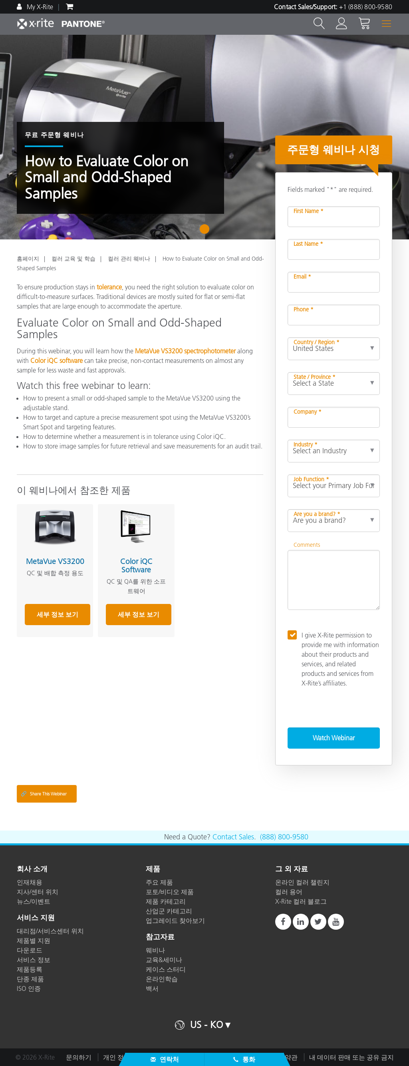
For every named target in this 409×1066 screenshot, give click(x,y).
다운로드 (29, 950)
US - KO (206, 1024)
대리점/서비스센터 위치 (50, 931)
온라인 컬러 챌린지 (302, 882)
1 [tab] (206, 232)
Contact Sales (233, 837)
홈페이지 (28, 258)
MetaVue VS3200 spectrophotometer (184, 351)
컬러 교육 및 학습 (73, 258)
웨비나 (155, 950)
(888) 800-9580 (284, 837)
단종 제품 (30, 979)
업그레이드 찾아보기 (175, 921)
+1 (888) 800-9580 (365, 7)
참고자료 (160, 937)
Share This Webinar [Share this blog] (44, 794)
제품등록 (29, 969)
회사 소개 (32, 869)
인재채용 (29, 882)
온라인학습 (162, 979)
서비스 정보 (33, 960)
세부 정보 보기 (57, 614)
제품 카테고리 (166, 901)
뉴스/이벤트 (33, 901)
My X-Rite (39, 7)
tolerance (109, 287)
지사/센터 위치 (37, 892)
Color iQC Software (136, 565)
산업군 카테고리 (169, 911)
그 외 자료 (291, 869)
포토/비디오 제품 (170, 892)
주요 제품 (159, 882)
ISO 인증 (29, 988)
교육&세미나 (164, 960)
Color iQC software (56, 361)
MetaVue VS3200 (55, 561)
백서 (152, 988)
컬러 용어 (288, 892)
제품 (153, 869)
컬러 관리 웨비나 (129, 258)
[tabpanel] (204, 137)
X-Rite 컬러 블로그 (301, 901)
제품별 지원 (33, 940)
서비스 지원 (36, 918)
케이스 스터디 (166, 969)
